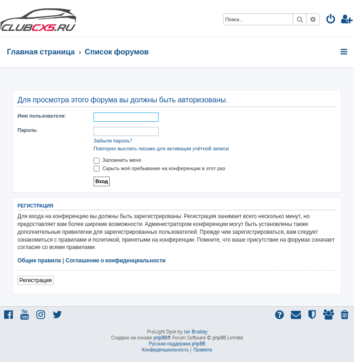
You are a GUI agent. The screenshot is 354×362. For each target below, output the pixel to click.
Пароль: (27, 130)
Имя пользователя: (41, 116)
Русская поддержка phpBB (177, 343)
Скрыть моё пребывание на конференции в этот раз (159, 168)
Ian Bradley (195, 331)
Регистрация (35, 280)
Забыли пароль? (113, 140)
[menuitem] (330, 20)
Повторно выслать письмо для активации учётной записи (161, 148)
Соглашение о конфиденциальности (115, 260)
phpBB (160, 337)
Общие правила (39, 260)
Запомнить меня (117, 160)
